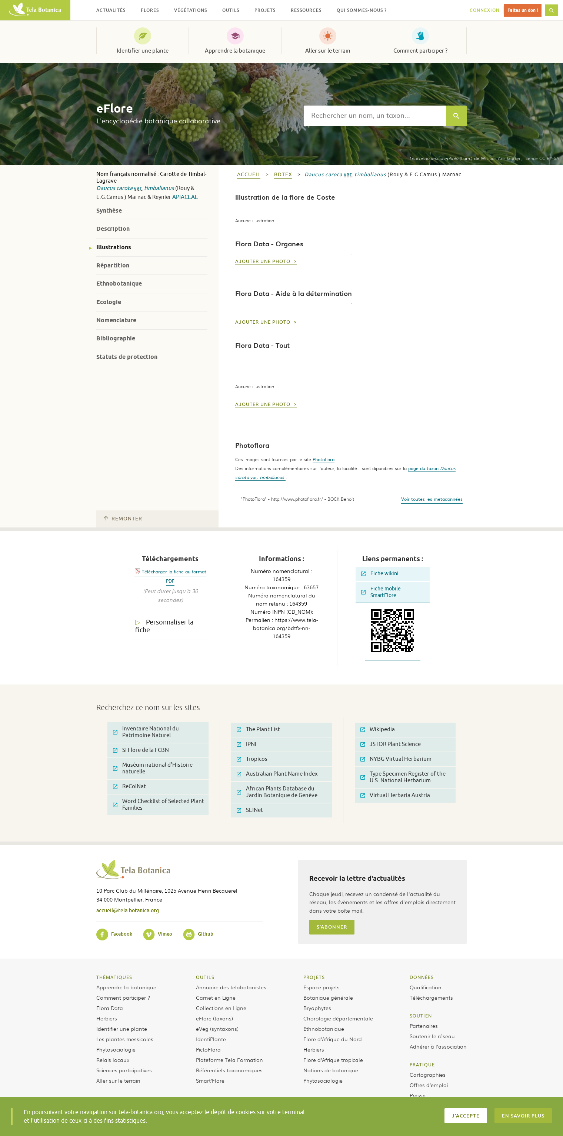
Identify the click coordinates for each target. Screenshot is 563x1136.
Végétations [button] (190, 10)
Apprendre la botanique (235, 50)
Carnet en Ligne (216, 997)
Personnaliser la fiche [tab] (164, 626)
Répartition (112, 265)
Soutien (421, 1015)
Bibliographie (115, 338)
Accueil (248, 174)
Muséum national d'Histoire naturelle (153, 768)
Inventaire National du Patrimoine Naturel (146, 732)
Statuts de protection (126, 356)
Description (113, 228)
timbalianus (159, 188)
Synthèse (109, 210)
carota (124, 188)
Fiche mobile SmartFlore (381, 592)
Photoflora (323, 459)
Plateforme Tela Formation (229, 1059)
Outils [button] (230, 10)
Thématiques (114, 977)
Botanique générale (328, 997)
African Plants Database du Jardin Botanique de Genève (277, 792)
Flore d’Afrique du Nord (332, 1039)
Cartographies (428, 1074)
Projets (314, 977)
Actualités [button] (111, 10)
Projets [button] (265, 10)
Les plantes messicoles (124, 1039)
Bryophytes (317, 1008)
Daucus (105, 188)
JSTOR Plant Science (390, 744)
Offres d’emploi (429, 1085)
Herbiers (106, 1018)
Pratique (422, 1064)
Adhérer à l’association (438, 1046)
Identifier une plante (143, 50)
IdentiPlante (211, 1039)
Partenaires (424, 1025)
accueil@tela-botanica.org (127, 910)
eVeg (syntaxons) (217, 1028)
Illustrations (113, 247)
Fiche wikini (380, 573)
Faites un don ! (522, 10)
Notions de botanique (330, 1070)
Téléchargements (431, 997)
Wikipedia (377, 729)
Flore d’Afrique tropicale (333, 1059)
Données (422, 977)
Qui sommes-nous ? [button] (362, 10)
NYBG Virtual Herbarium (396, 759)
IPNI (246, 744)
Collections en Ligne (221, 1008)
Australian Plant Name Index (277, 773)
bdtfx (283, 174)
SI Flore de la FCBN (141, 750)
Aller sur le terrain (327, 50)
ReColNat (129, 786)
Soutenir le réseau (432, 1036)
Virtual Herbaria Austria (395, 795)
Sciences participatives (124, 1070)
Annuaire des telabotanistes (231, 987)
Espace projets (321, 987)
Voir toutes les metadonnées (432, 499)
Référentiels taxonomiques (229, 1070)
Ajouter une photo (263, 261)
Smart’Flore (210, 1080)
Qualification (426, 987)
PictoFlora (208, 1049)
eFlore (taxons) (214, 1018)
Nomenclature (116, 320)
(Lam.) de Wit (448, 158)
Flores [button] (150, 10)
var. (138, 188)
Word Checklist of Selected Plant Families (158, 805)
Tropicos (252, 759)
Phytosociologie (116, 1049)
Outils (205, 977)
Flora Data (109, 1008)
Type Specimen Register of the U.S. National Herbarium (403, 777)
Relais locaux (112, 1059)
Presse (418, 1095)
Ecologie (108, 302)
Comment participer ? (420, 50)
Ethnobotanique (119, 283)
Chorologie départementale (338, 1018)
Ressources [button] (306, 10)
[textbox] (375, 116)
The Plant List (258, 729)
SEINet (250, 810)
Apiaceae (185, 197)
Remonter (123, 519)
